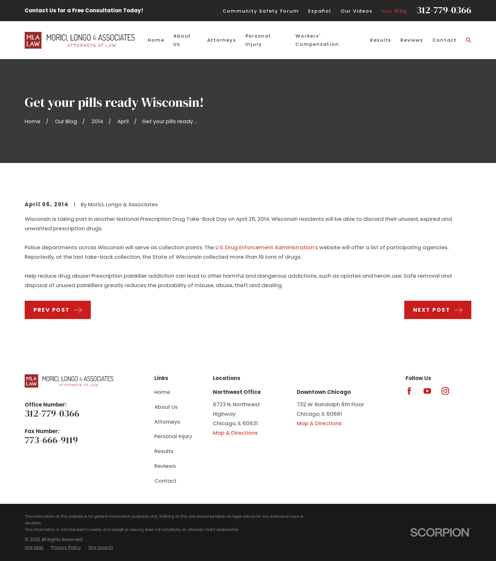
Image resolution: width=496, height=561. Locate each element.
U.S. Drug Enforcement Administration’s (266, 247)
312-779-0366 (444, 9)
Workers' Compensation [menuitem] (317, 40)
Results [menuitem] (380, 40)
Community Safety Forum (261, 11)
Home (162, 392)
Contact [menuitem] (444, 40)
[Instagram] (445, 391)
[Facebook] (409, 391)
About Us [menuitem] (182, 40)
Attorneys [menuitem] (221, 40)
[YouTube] (427, 391)
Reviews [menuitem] (411, 40)
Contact (165, 481)
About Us (166, 407)
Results (163, 451)
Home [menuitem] (156, 40)
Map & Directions (235, 433)
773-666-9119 (51, 439)
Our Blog (394, 11)
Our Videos (357, 11)
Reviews (165, 466)
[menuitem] (34, 548)
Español (319, 11)
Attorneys (167, 421)
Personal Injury (173, 436)
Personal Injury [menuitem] (258, 40)
